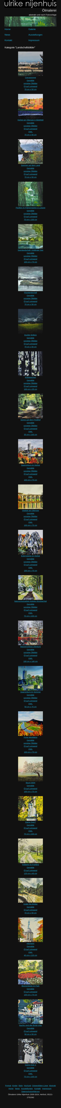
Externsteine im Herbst (30, 556)
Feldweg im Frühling (30, 864)
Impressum (33, 40)
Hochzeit (27, 1086)
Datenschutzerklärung (30, 1091)
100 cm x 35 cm (30, 389)
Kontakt (8, 40)
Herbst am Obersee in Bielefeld (30, 120)
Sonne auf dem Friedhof (31, 420)
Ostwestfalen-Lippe (40, 1086)
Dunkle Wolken (30, 335)
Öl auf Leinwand (30, 86)
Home (8, 29)
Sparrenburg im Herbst (30, 465)
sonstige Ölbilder (30, 83)
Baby (21, 1086)
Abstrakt (52, 1086)
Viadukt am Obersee (30, 510)
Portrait (8, 1086)
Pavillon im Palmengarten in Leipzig (30, 208)
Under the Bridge (30, 904)
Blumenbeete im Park (30, 986)
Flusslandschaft (30, 292)
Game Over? (30, 822)
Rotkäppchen (30, 377)
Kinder (14, 1086)
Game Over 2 (30, 1065)
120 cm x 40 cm (30, 873)
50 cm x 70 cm (30, 707)
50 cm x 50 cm (30, 1034)
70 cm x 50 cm (30, 89)
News (7, 35)
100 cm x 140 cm (30, 661)
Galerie (32, 29)
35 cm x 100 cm (30, 434)
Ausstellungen (35, 35)
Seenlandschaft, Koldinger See (30, 250)
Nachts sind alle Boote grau (30, 1025)
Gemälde (30, 80)
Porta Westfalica (30, 737)
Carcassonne (30, 77)
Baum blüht (30, 783)
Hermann (30, 943)
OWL (30, 132)
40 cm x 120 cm (30, 955)
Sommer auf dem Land (30, 165)
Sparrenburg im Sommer (30, 692)
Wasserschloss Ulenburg (30, 647)
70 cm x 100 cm (30, 219)
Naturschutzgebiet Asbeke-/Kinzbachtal (30, 601)
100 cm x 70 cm (30, 262)
